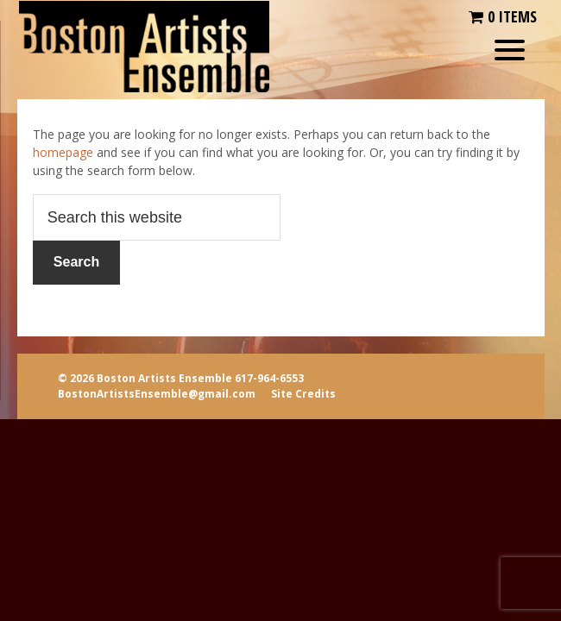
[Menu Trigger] (509, 49)
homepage (63, 152)
